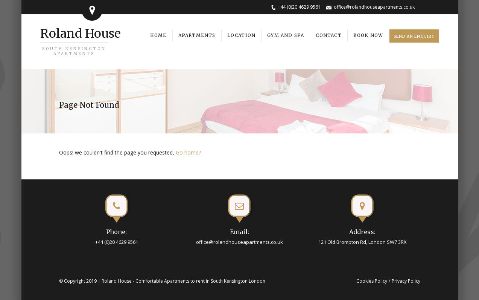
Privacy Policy (406, 281)
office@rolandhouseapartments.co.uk (374, 7)
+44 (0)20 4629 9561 (299, 7)
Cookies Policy (371, 281)
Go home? (188, 152)
